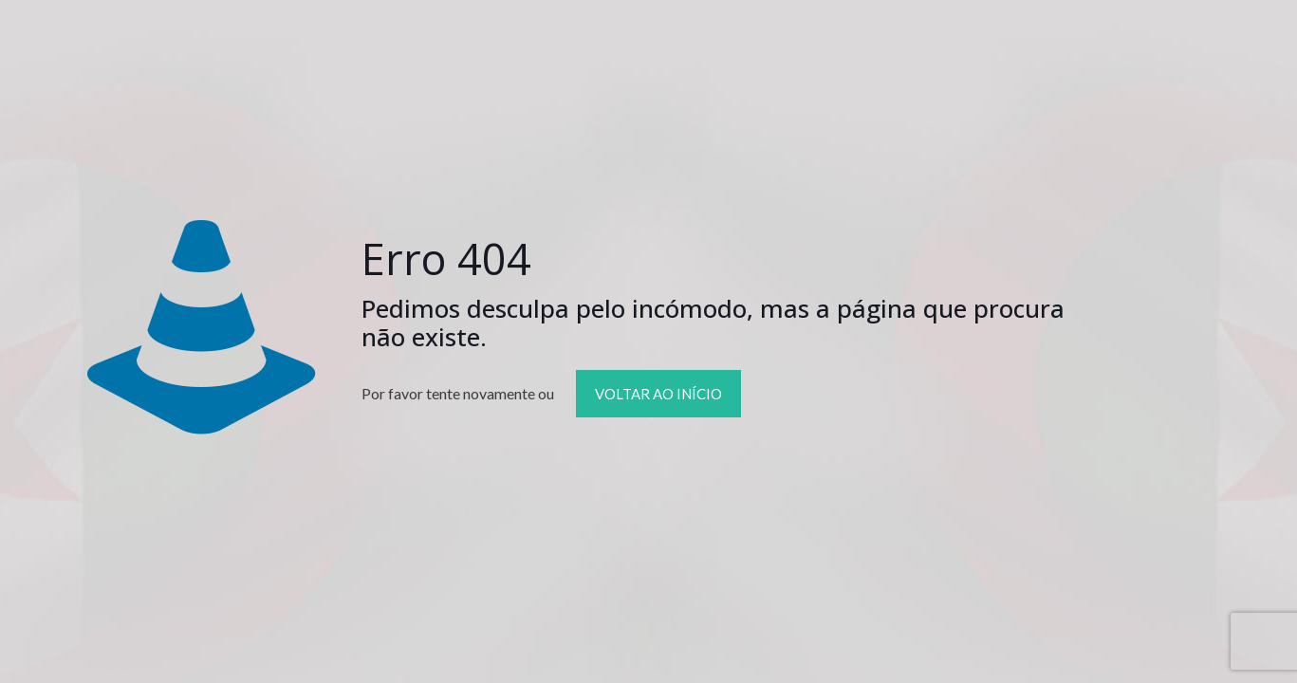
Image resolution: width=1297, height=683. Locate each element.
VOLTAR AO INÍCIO (658, 393)
